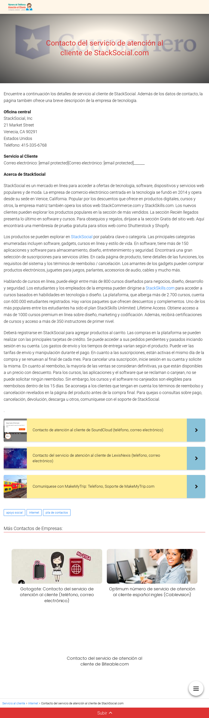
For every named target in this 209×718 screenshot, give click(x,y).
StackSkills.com (160, 288)
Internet (34, 512)
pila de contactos (57, 512)
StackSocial (81, 236)
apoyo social (14, 512)
